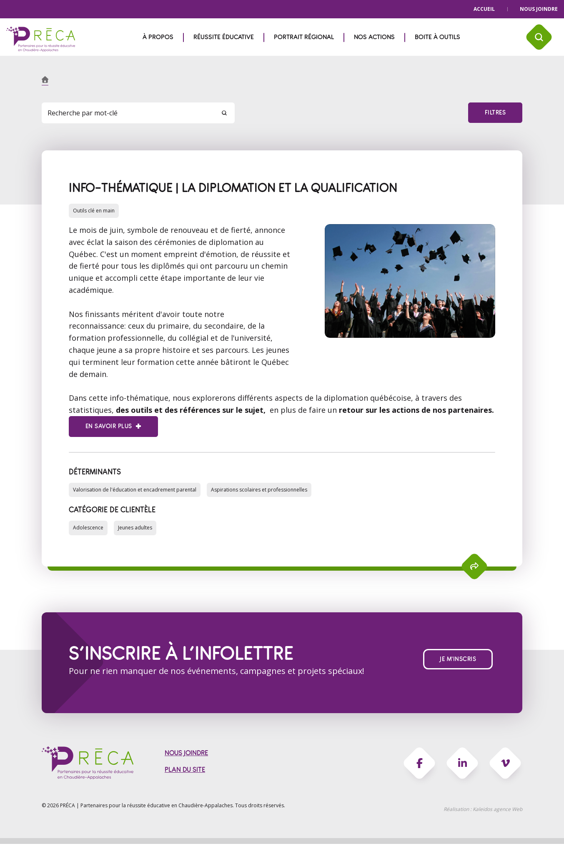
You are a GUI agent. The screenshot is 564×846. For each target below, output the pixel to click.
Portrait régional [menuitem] (304, 37)
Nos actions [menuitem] (374, 37)
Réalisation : (483, 811)
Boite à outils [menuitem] (437, 37)
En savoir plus (108, 427)
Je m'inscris (458, 660)
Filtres (495, 113)
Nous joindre (539, 8)
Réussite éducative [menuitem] (223, 37)
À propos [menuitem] (158, 37)
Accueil (484, 8)
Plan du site (185, 772)
